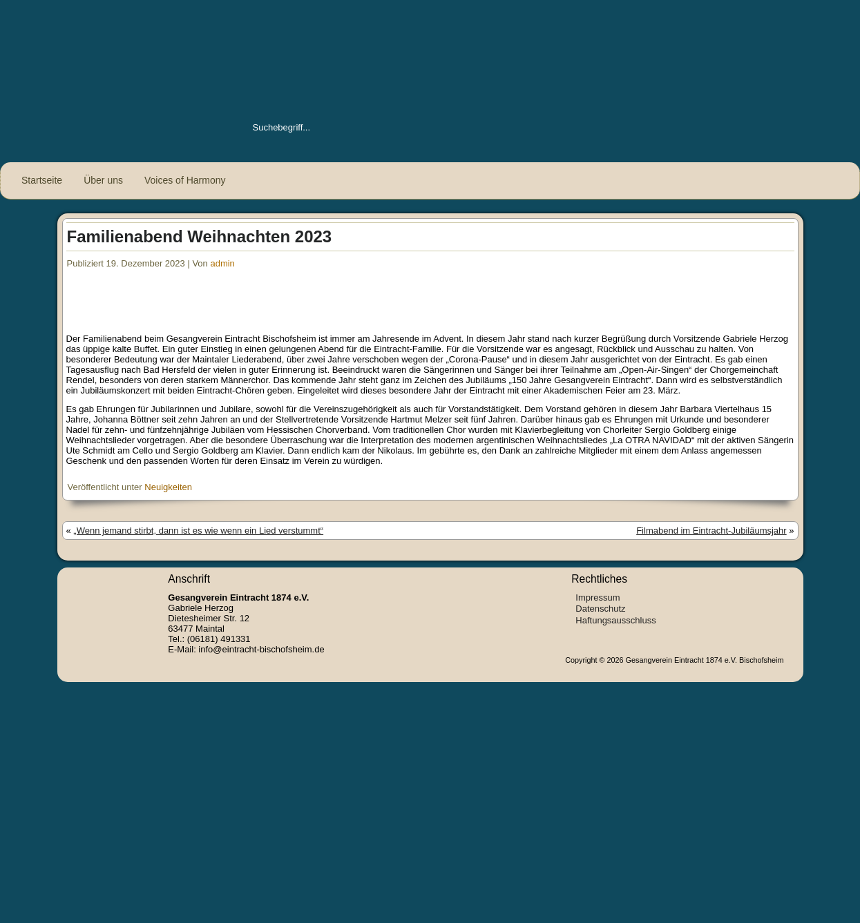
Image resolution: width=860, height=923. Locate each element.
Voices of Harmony (185, 180)
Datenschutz (600, 608)
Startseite (41, 180)
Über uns (103, 180)
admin (222, 263)
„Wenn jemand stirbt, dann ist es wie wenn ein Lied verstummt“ (198, 530)
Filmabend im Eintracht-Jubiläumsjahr (711, 530)
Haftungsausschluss (615, 620)
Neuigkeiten (168, 487)
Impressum (597, 597)
